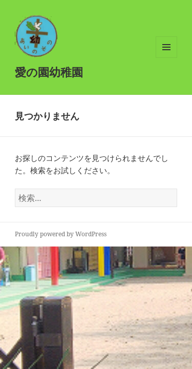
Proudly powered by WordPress (60, 234)
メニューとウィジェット (166, 57)
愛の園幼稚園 (49, 71)
